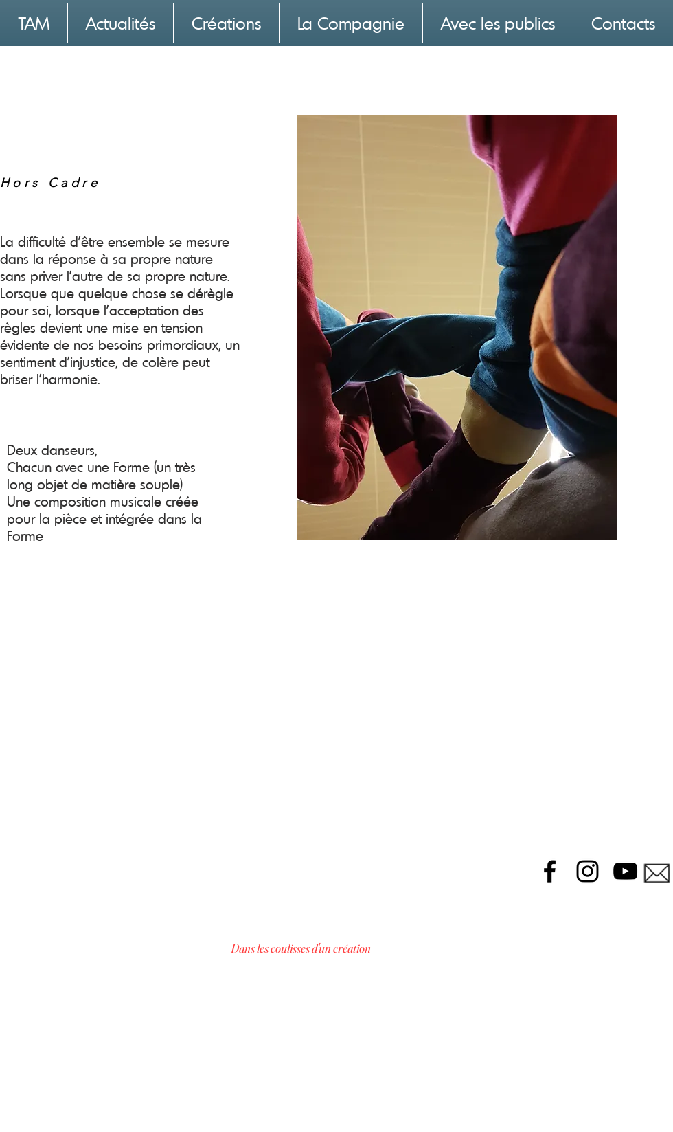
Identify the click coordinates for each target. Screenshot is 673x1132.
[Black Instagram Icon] (587, 871)
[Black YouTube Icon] (625, 871)
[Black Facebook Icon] (549, 871)
